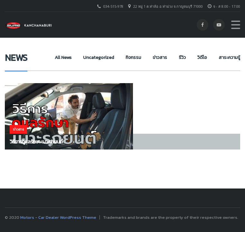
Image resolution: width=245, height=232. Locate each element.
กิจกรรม (133, 57)
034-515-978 (113, 6)
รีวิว (182, 57)
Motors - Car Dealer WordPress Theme (58, 217)
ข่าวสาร (160, 57)
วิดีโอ (202, 57)
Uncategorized (98, 57)
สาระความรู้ (229, 57)
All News (63, 57)
